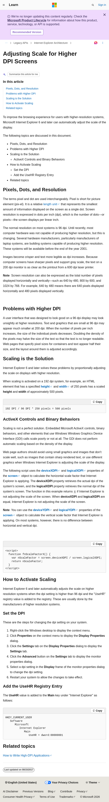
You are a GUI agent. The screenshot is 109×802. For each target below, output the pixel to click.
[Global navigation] (3, 5)
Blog (50, 791)
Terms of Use (47, 796)
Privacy (81, 791)
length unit (50, 204)
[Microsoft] (54, 5)
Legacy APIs (21, 42)
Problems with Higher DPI (21, 93)
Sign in (102, 4)
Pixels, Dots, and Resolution (22, 88)
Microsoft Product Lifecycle (26, 20)
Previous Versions (33, 791)
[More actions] (103, 43)
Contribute (66, 791)
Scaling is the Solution (19, 98)
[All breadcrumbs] (6, 43)
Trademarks (66, 796)
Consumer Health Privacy (17, 796)
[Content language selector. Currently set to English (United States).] (21, 783)
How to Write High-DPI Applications (26, 755)
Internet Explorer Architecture (51, 42)
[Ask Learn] (96, 43)
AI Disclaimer (10, 791)
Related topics (14, 108)
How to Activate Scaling (19, 103)
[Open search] (93, 5)
